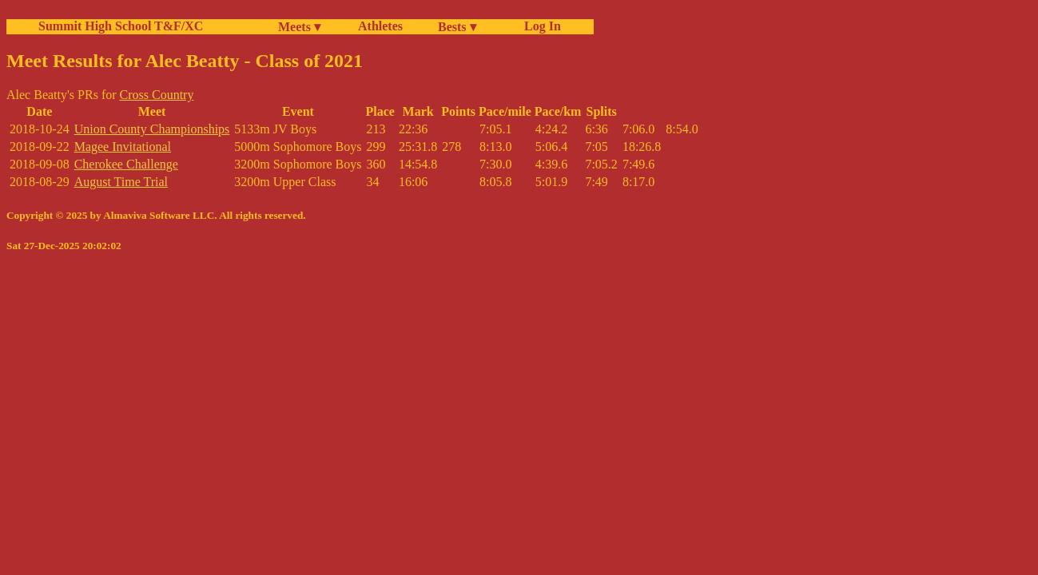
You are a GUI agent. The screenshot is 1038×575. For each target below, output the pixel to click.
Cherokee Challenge (126, 164)
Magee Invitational (122, 146)
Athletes (380, 26)
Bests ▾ (457, 27)
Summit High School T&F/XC (120, 26)
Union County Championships (152, 129)
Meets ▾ (299, 27)
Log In (539, 26)
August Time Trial (121, 181)
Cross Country (157, 94)
